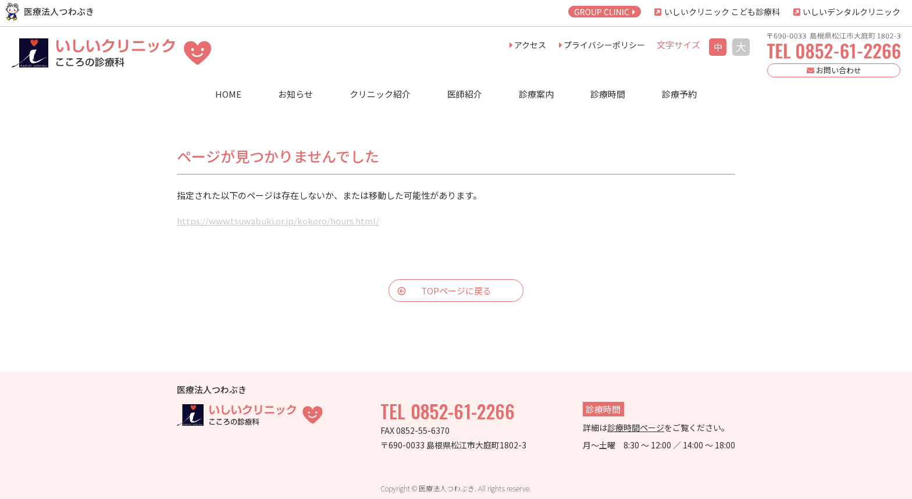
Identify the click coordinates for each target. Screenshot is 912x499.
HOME (228, 94)
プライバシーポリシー (604, 45)
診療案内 (536, 94)
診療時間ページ (635, 427)
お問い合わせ (834, 70)
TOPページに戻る (456, 290)
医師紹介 (464, 94)
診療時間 (607, 94)
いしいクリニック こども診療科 (721, 11)
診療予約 (679, 94)
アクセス (530, 45)
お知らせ (295, 94)
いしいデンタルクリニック (850, 11)
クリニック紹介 (380, 94)
